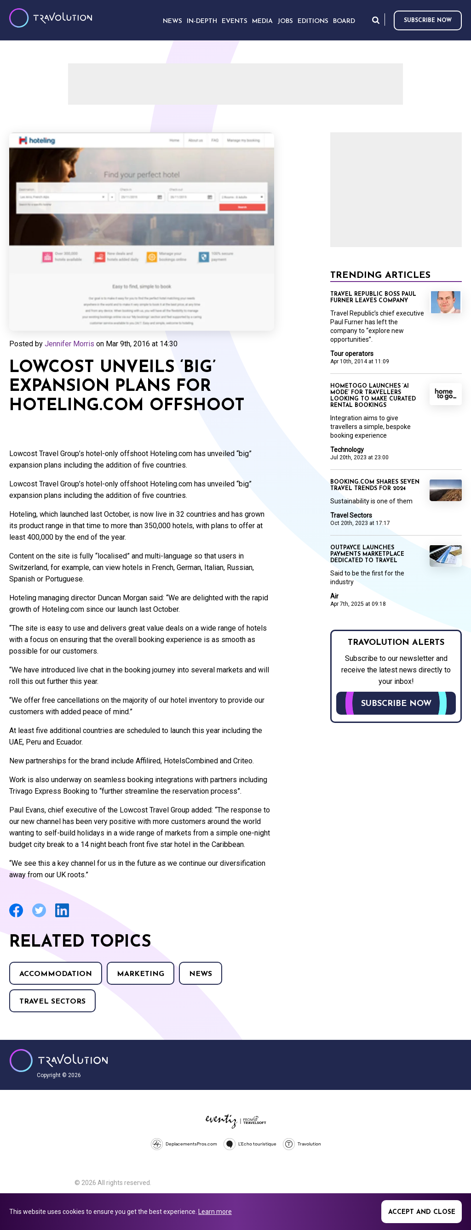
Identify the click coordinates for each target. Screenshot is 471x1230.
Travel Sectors (52, 1001)
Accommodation (55, 974)
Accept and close (421, 1212)
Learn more (215, 1211)
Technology (347, 449)
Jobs (285, 21)
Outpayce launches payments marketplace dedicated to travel (367, 554)
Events (234, 21)
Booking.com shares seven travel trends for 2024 (374, 485)
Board (344, 21)
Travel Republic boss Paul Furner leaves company (373, 298)
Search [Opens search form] (376, 20)
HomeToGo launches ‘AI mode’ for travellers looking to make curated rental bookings (373, 396)
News (200, 974)
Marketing (140, 974)
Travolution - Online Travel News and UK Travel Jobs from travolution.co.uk (58, 1060)
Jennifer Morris (69, 343)
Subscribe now (428, 20)
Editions (313, 21)
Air (334, 596)
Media (262, 21)
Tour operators (351, 353)
